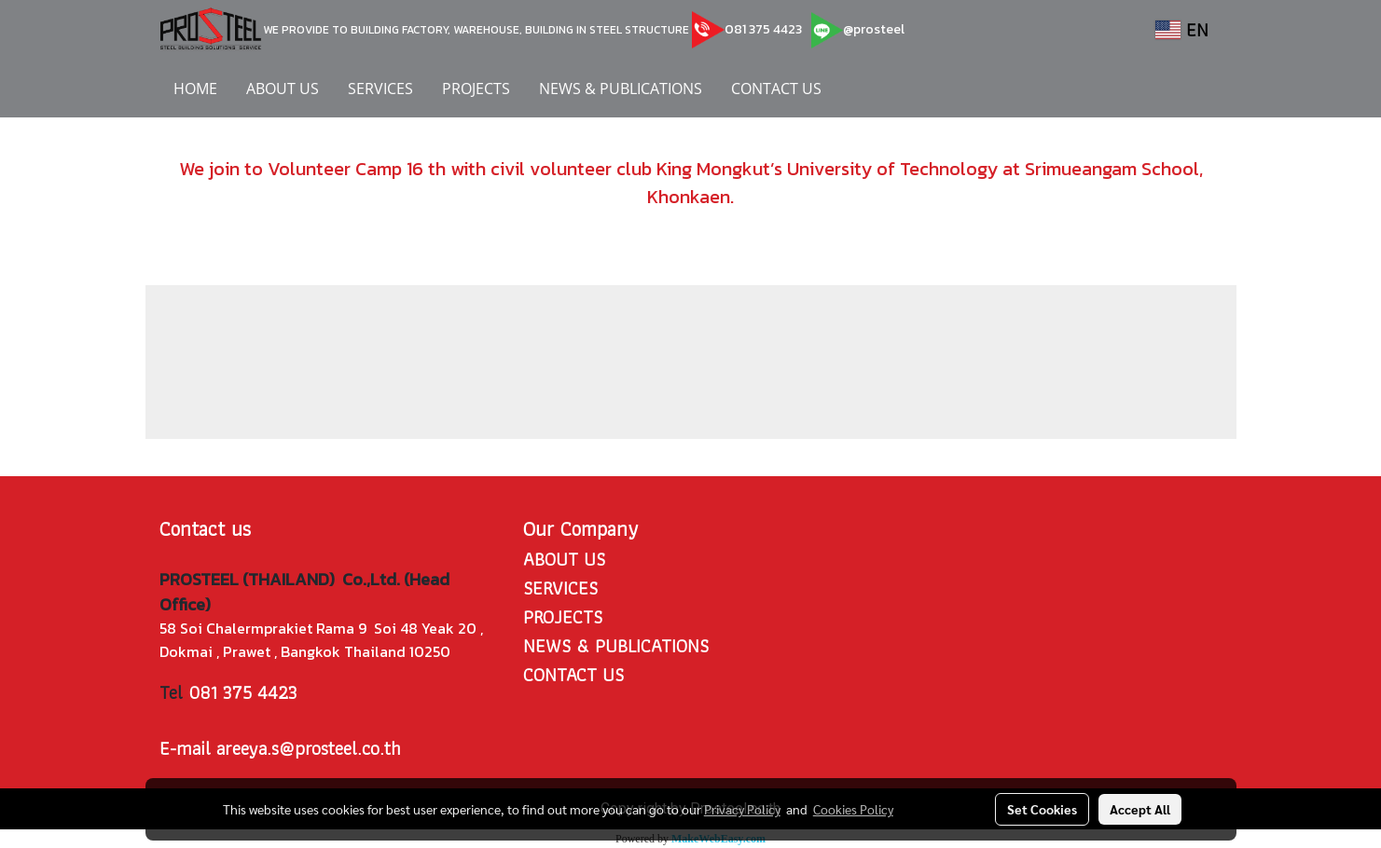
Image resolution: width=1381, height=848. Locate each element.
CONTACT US (776, 88)
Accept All (1140, 808)
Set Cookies (1042, 808)
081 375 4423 (763, 29)
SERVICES (380, 88)
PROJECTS (476, 88)
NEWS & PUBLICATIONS (620, 88)
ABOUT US (282, 88)
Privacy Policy (742, 808)
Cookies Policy (853, 808)
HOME (195, 88)
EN (1181, 30)
